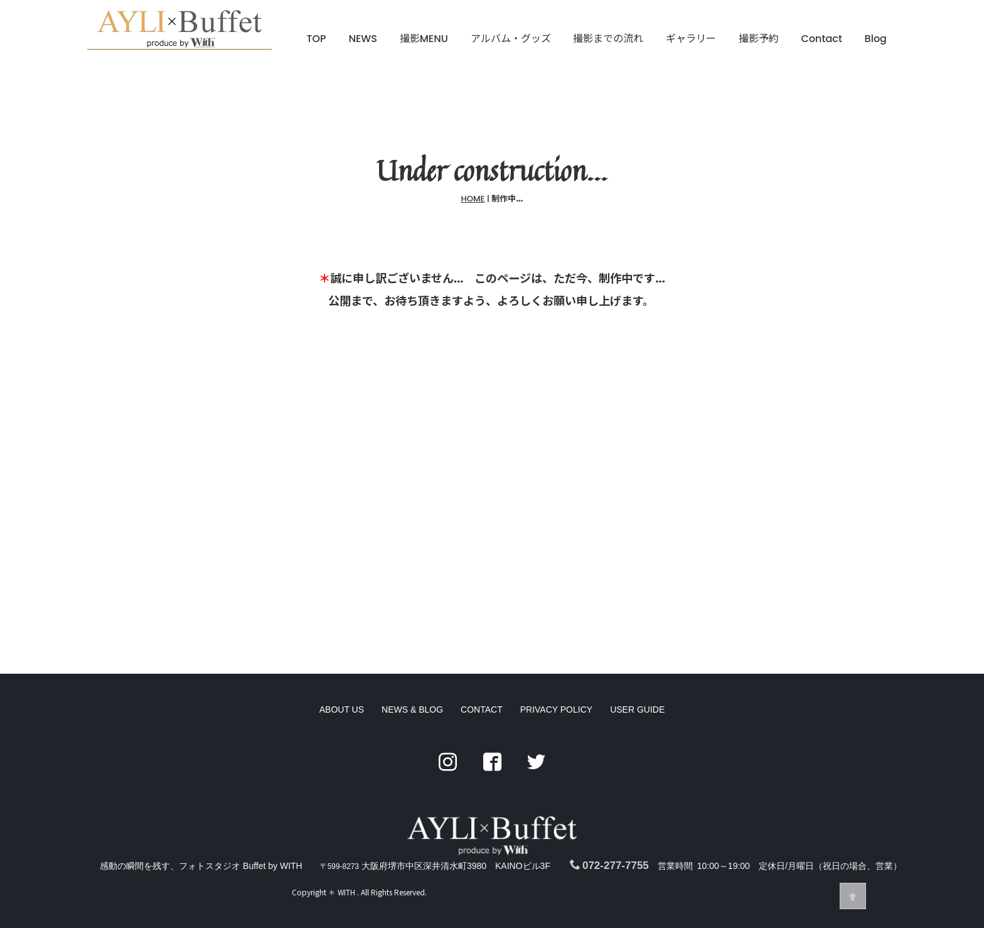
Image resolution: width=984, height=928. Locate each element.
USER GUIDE (637, 747)
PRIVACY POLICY (556, 747)
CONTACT (482, 747)
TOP (316, 38)
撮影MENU (424, 38)
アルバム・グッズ (511, 38)
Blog (876, 38)
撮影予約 (759, 38)
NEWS (362, 38)
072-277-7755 (609, 865)
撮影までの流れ (608, 38)
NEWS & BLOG (412, 747)
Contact (821, 38)
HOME (473, 200)
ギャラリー (691, 38)
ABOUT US (341, 747)
